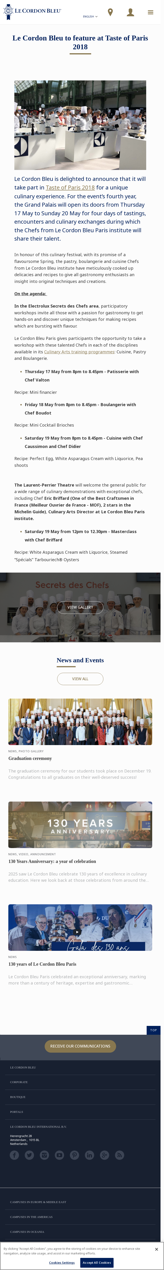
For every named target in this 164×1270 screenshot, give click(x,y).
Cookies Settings (62, 1262)
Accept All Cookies (97, 1262)
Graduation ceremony (30, 763)
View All (80, 678)
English (90, 17)
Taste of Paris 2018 (70, 187)
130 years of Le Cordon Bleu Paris (42, 968)
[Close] (157, 1249)
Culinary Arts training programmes (79, 352)
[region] (82, 1256)
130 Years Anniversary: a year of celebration (52, 866)
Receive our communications (80, 1046)
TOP (153, 1030)
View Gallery (80, 607)
